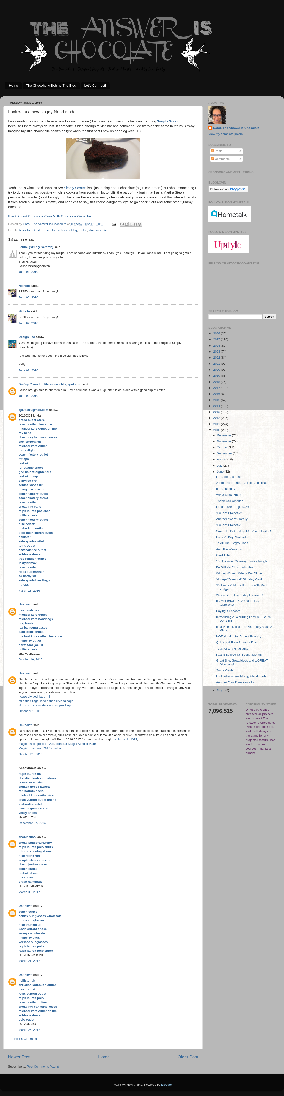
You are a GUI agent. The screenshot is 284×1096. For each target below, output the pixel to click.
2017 (217, 387)
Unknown (26, 604)
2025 (217, 339)
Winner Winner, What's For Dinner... (240, 573)
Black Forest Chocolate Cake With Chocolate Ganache (49, 216)
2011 (217, 424)
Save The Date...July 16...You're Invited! (243, 531)
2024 (217, 345)
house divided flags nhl (34, 696)
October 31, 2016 (30, 711)
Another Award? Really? (232, 519)
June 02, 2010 (28, 297)
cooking (71, 230)
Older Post (188, 1056)
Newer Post (19, 1056)
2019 (217, 375)
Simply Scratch (169, 121)
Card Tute (223, 555)
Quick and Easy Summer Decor (237, 642)
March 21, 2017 (29, 960)
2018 (217, 382)
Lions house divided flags (55, 701)
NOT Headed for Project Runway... (240, 636)
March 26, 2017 (29, 1030)
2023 (217, 351)
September (225, 453)
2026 (217, 333)
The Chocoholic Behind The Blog (51, 85)
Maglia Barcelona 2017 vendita (40, 748)
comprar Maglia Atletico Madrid (77, 744)
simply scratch (99, 230)
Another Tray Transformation (235, 682)
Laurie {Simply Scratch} (36, 247)
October (223, 447)
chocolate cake (54, 230)
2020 (217, 369)
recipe (83, 230)
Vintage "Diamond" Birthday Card (239, 579)
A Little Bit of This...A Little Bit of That (241, 482)
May (220, 690)
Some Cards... (226, 670)
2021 (217, 363)
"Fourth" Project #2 (229, 513)
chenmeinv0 (27, 837)
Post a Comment (25, 1038)
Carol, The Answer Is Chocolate (236, 128)
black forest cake (30, 230)
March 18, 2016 (29, 590)
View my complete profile (225, 134)
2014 (217, 406)
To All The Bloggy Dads (232, 543)
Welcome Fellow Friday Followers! (239, 595)
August (222, 459)
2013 (217, 412)
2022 (217, 357)
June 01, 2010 (28, 271)
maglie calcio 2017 (124, 739)
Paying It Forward (228, 611)
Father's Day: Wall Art (231, 537)
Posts (217, 151)
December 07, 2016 (32, 823)
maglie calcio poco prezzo (36, 744)
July (220, 465)
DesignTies (27, 337)
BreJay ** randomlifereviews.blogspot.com (50, 384)
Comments (220, 159)
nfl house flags (28, 701)
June (220, 471)
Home (13, 85)
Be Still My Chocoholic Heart (235, 567)
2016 (217, 393)
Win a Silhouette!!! (228, 495)
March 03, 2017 (29, 892)
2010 (217, 430)
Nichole (24, 285)
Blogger (166, 1084)
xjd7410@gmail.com (33, 410)
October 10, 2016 (30, 659)
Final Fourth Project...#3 (232, 507)
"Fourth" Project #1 (229, 525)
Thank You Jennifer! (229, 501)
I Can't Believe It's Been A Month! (239, 654)
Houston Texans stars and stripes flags (45, 705)
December (224, 435)
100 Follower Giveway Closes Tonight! (242, 561)
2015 (217, 400)
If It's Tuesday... (227, 488)
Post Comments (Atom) (43, 1066)
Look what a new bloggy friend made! (242, 676)
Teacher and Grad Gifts (232, 648)
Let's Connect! (95, 85)
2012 (217, 418)
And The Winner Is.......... (233, 549)
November (224, 441)
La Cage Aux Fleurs (229, 476)
